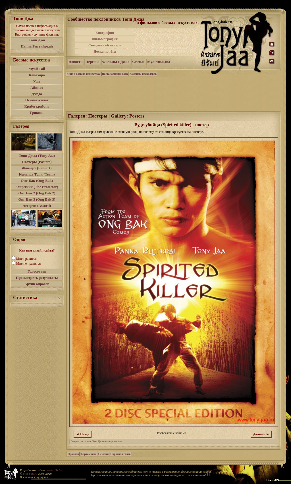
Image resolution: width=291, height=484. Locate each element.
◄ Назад (82, 434)
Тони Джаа (133, 19)
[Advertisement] (168, 42)
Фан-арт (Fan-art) (37, 168)
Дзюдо (37, 94)
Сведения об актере (104, 45)
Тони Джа (37, 40)
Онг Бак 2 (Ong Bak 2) (36, 193)
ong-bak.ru (30, 473)
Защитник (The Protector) (37, 187)
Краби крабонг (36, 106)
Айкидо (36, 87)
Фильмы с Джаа (115, 61)
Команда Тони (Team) (37, 174)
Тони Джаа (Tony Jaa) (37, 155)
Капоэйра (37, 75)
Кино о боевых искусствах (83, 73)
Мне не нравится (28, 263)
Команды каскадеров (143, 73)
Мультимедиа (158, 61)
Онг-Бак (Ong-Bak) (37, 180)
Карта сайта (88, 454)
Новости (75, 61)
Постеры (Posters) (36, 162)
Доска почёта (104, 51)
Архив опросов (36, 284)
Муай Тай (36, 69)
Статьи (138, 61)
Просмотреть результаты (37, 277)
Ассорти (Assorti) (37, 205)
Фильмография (105, 39)
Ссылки (103, 454)
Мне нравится (26, 259)
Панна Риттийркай (37, 46)
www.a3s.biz (55, 470)
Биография (104, 32)
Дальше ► (261, 434)
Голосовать (37, 271)
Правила (73, 454)
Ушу (37, 81)
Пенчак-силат (36, 100)
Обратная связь (120, 454)
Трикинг (37, 112)
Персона (92, 61)
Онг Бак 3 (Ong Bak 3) (36, 199)
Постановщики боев (115, 73)
